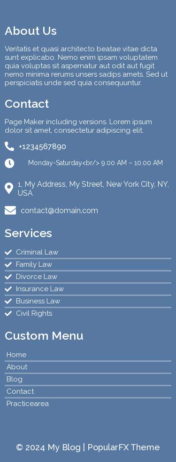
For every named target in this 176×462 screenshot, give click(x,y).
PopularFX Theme (123, 447)
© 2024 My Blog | (51, 447)
